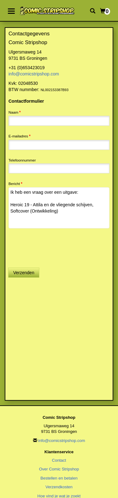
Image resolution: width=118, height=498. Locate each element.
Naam (13, 112)
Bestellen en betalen (59, 478)
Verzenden (23, 272)
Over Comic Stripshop (59, 469)
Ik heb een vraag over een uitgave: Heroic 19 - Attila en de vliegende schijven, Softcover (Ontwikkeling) (59, 207)
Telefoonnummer (22, 160)
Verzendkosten (58, 487)
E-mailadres (18, 136)
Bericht (14, 184)
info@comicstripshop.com (33, 73)
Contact (59, 460)
